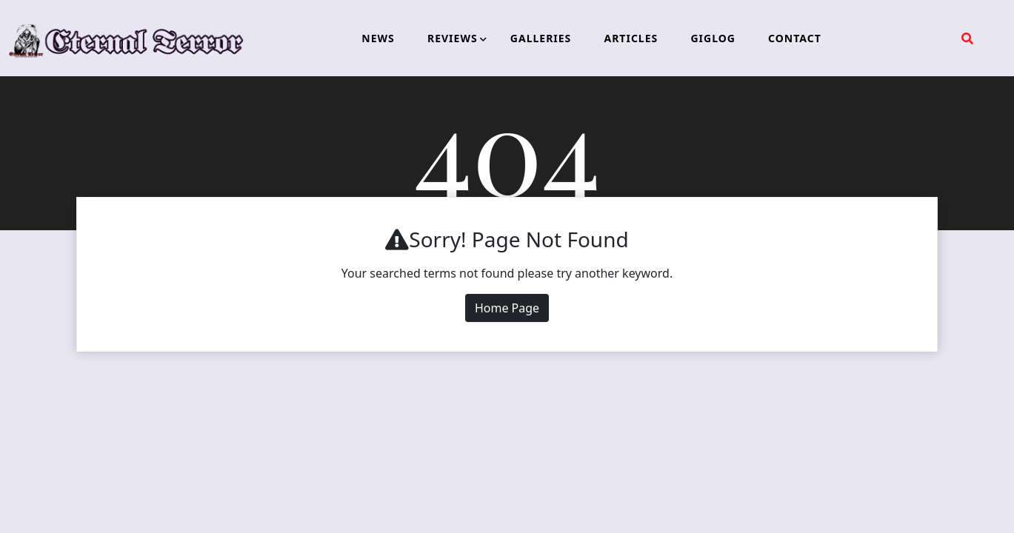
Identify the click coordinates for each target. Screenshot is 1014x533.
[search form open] (967, 38)
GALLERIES (541, 38)
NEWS (377, 38)
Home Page (507, 308)
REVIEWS (452, 38)
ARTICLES (631, 38)
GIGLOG (712, 38)
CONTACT (794, 38)
